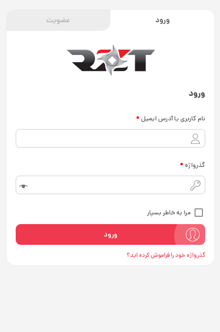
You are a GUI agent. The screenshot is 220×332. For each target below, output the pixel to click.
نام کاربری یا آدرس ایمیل (170, 118)
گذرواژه (192, 165)
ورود (162, 20)
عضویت (58, 20)
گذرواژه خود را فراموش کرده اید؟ (165, 255)
